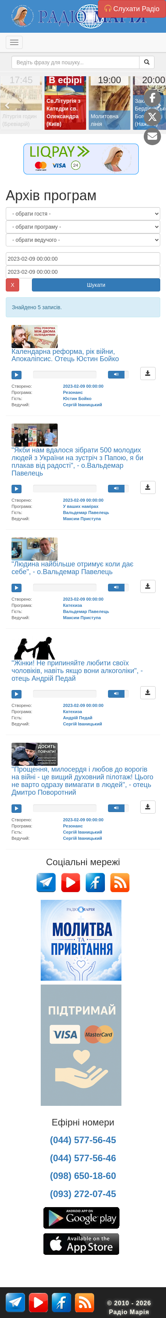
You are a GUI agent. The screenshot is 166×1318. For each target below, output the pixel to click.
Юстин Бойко (77, 398)
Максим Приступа (82, 518)
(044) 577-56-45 (83, 1140)
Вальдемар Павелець (86, 512)
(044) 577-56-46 (83, 1158)
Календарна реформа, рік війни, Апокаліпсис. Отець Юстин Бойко (65, 355)
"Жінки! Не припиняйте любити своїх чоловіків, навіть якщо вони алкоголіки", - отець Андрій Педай (77, 670)
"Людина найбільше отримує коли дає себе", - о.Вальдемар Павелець (72, 568)
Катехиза (72, 605)
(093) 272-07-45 (83, 1194)
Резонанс (73, 392)
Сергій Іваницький (82, 404)
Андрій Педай (77, 717)
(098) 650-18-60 (83, 1176)
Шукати (96, 285)
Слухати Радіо (132, 9)
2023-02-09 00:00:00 (83, 386)
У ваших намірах (80, 506)
